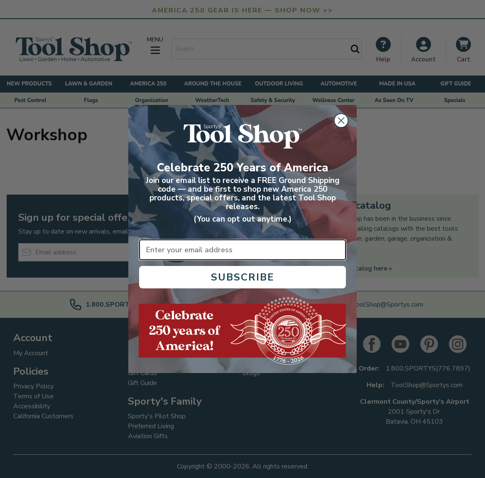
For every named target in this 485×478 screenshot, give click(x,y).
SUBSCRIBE (242, 277)
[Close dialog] (341, 120)
